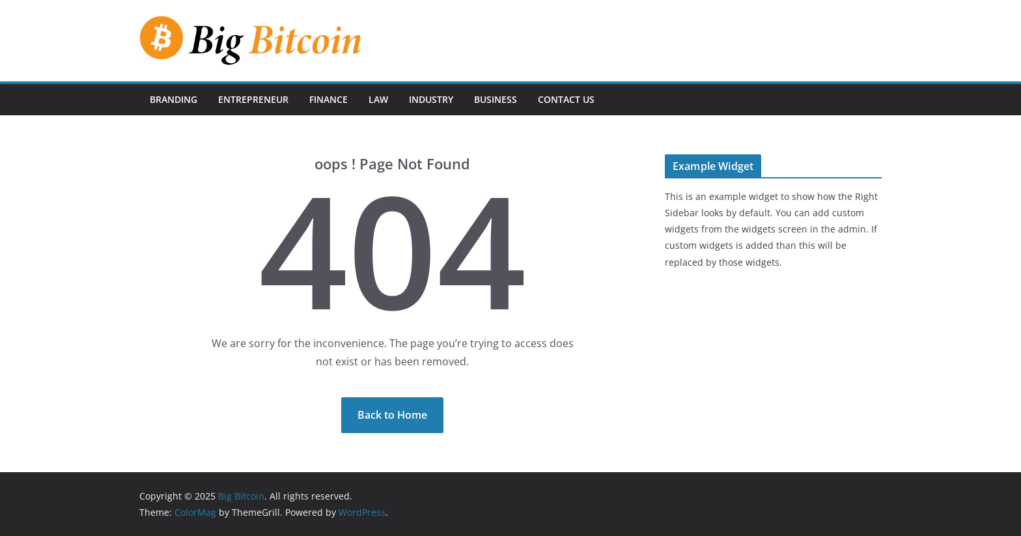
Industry (431, 99)
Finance (328, 99)
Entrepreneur (253, 99)
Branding (173, 99)
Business (495, 99)
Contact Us (566, 99)
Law (378, 99)
